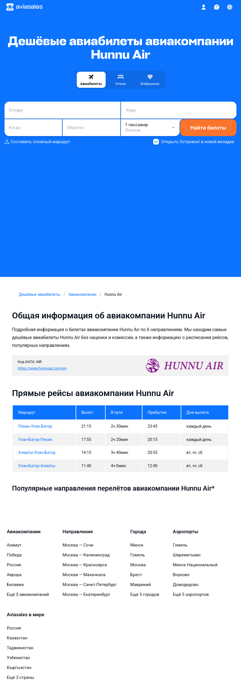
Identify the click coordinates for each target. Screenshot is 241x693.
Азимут (14, 545)
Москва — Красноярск (85, 564)
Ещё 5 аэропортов (191, 594)
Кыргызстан (19, 667)
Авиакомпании (23, 531)
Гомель (137, 555)
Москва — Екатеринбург (86, 594)
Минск (136, 545)
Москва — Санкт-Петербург (90, 584)
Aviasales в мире (25, 614)
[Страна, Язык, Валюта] (229, 7)
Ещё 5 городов (144, 594)
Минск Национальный (195, 564)
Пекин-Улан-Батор (35, 426)
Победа (14, 555)
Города (138, 531)
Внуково (181, 574)
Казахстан (17, 637)
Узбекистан (18, 657)
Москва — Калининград (86, 555)
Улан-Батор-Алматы (37, 466)
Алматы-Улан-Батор (37, 452)
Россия (14, 564)
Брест (136, 574)
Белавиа (15, 584)
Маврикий (140, 584)
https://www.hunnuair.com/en (42, 368)
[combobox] (62, 110)
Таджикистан (20, 647)
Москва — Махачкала (84, 574)
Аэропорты (185, 531)
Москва (138, 564)
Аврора (14, 574)
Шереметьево (187, 555)
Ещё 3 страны (20, 677)
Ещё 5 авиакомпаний (28, 594)
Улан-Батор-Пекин (35, 439)
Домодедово (186, 584)
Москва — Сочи (78, 545)
